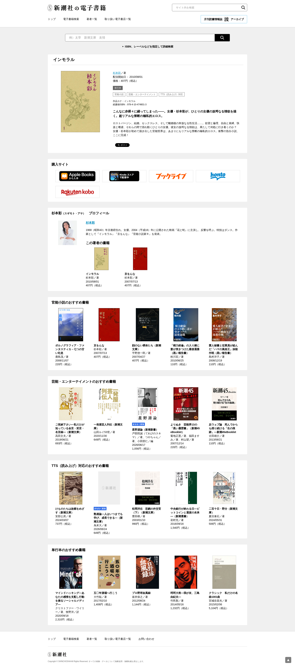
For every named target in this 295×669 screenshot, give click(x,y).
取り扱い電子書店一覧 (118, 19)
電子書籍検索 (71, 19)
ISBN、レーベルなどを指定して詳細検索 (149, 46)
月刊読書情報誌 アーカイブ (224, 19)
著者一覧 (92, 19)
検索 (243, 7)
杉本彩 (117, 72)
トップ (52, 19)
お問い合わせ (146, 638)
